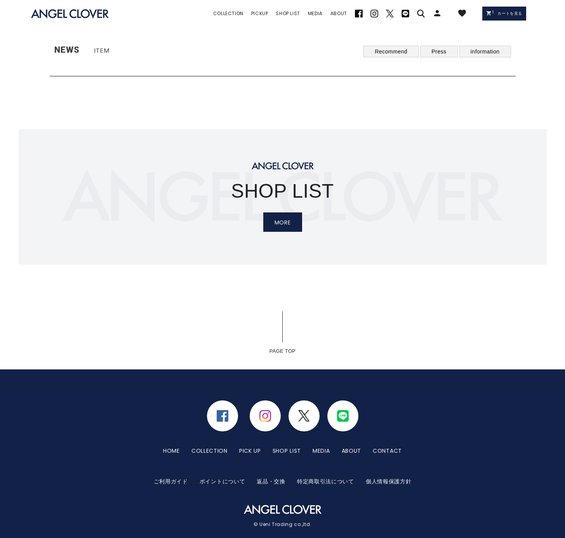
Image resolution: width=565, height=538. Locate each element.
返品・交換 (271, 466)
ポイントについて (222, 466)
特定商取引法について (325, 466)
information (485, 51)
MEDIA (321, 445)
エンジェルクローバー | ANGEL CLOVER (70, 14)
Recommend (391, 51)
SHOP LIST (287, 445)
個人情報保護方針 (389, 466)
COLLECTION (209, 445)
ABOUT (352, 445)
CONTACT (387, 445)
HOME (171, 445)
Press (438, 51)
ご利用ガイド (171, 466)
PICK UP (250, 445)
